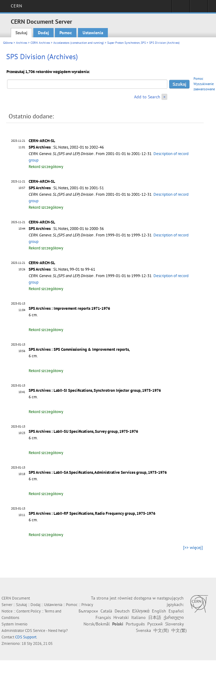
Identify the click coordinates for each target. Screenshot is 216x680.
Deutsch (122, 611)
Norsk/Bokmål (97, 624)
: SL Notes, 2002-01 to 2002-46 (66, 147)
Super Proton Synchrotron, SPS (126, 43)
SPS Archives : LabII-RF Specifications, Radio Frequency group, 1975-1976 (92, 513)
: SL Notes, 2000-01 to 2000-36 (66, 228)
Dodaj (43, 32)
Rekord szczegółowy (46, 166)
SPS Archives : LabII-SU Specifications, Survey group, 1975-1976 (83, 431)
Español (176, 611)
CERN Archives (40, 43)
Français (103, 617)
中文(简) (161, 630)
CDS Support (25, 637)
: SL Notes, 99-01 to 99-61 (62, 269)
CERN (16, 6)
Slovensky (174, 624)
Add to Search (147, 97)
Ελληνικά (140, 611)
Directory (198, 8)
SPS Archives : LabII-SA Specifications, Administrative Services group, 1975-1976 (98, 472)
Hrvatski (121, 617)
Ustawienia (93, 32)
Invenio (21, 624)
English (159, 611)
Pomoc (65, 32)
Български (88, 611)
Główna (8, 43)
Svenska (143, 630)
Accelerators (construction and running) (78, 43)
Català (106, 611)
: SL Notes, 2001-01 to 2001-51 (66, 187)
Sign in (181, 8)
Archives (21, 43)
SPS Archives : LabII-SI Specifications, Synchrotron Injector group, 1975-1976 (95, 390)
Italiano (138, 617)
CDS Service (35, 630)
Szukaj (21, 32)
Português (135, 624)
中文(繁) (179, 630)
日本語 (154, 617)
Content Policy (28, 611)
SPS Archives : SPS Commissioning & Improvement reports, (79, 349)
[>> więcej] (193, 547)
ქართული (174, 617)
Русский (155, 624)
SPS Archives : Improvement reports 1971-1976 (69, 308)
